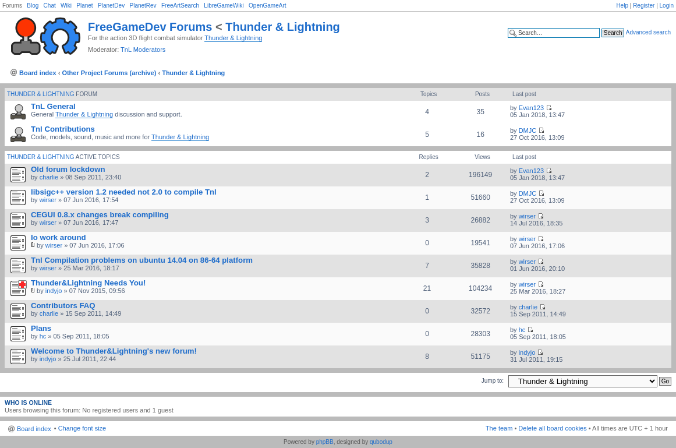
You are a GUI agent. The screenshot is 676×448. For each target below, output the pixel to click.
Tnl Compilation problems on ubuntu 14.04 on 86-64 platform (142, 260)
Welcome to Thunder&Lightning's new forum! (114, 351)
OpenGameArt (267, 5)
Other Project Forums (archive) (109, 72)
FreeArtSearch (180, 5)
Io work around (58, 237)
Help (622, 5)
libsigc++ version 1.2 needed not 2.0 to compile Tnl (124, 192)
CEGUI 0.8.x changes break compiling (100, 214)
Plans (41, 328)
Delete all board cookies (552, 428)
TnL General (53, 106)
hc (43, 336)
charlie (49, 177)
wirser (48, 199)
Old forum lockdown (68, 169)
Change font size (82, 428)
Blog (32, 5)
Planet (84, 5)
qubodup (381, 442)
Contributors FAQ (63, 305)
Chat (50, 5)
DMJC (528, 130)
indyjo (53, 290)
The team (499, 428)
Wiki (66, 5)
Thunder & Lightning (282, 26)
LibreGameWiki (223, 5)
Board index (37, 72)
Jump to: (493, 381)
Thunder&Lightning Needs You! (88, 282)
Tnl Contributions (63, 129)
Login (667, 5)
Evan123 (531, 107)
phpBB (325, 442)
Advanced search (648, 32)
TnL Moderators (143, 49)
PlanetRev (142, 5)
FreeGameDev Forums (150, 26)
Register (643, 5)
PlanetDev (111, 5)
